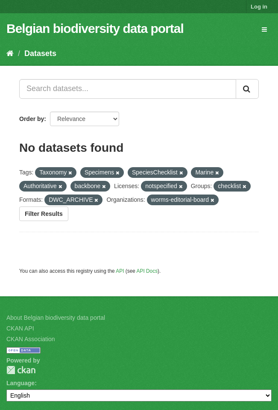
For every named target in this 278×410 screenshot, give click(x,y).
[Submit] (247, 89)
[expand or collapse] (264, 29)
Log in (259, 6)
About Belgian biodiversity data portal (55, 317)
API (120, 271)
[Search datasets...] (127, 89)
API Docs (147, 271)
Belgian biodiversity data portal (95, 28)
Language (20, 383)
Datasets (40, 53)
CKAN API (20, 328)
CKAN (20, 370)
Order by (31, 118)
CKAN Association (30, 339)
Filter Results (44, 213)
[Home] (10, 53)
